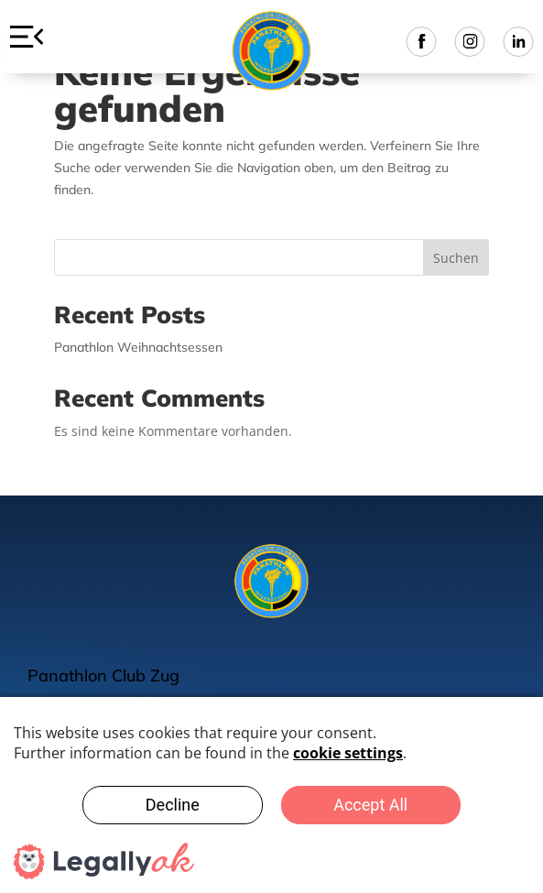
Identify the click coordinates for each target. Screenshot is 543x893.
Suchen (456, 258)
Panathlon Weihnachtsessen (138, 347)
